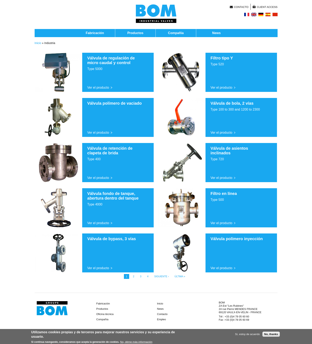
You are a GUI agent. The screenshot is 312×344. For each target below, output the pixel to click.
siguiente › (161, 276)
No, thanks (271, 334)
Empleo (161, 319)
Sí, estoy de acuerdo (247, 334)
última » (180, 276)
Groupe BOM (52, 308)
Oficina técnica (105, 314)
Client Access (267, 7)
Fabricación (95, 33)
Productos (135, 33)
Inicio (38, 43)
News (216, 33)
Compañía (176, 33)
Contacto (241, 7)
